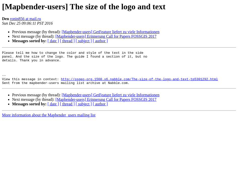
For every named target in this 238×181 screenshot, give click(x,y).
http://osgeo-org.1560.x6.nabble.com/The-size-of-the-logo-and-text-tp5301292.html (139, 85)
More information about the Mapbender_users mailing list (48, 122)
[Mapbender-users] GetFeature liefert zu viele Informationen (110, 32)
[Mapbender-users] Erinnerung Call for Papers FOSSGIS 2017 (105, 36)
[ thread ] (67, 41)
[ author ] (100, 41)
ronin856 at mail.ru (25, 19)
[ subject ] (84, 41)
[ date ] (53, 41)
